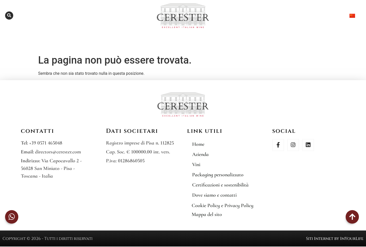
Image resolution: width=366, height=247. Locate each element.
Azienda (200, 154)
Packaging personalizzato (217, 175)
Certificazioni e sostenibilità (220, 185)
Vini (196, 165)
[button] (9, 15)
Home (198, 144)
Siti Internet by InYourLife (334, 238)
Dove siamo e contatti (214, 195)
